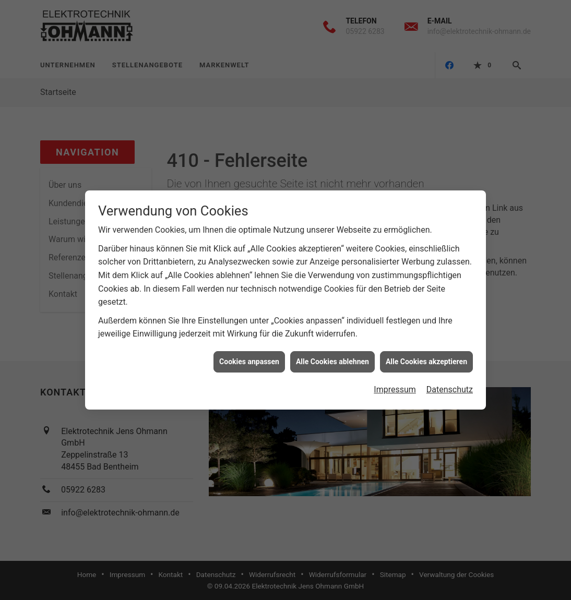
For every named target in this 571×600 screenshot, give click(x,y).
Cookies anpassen (249, 357)
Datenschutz (449, 385)
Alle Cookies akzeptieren (426, 357)
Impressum (395, 385)
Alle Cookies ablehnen (332, 357)
